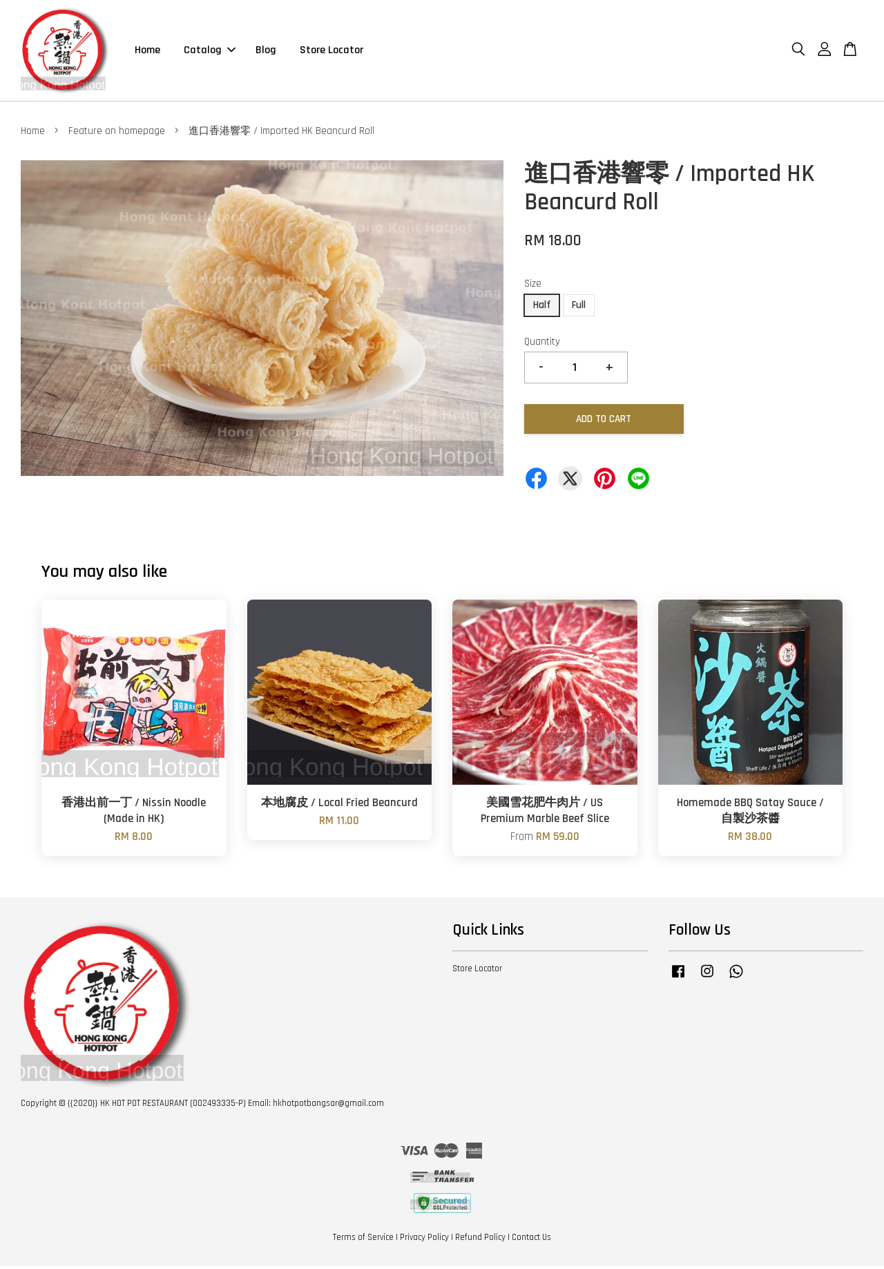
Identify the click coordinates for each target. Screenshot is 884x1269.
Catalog (210, 51)
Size (532, 287)
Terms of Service (363, 1240)
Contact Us (531, 1240)
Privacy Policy (424, 1240)
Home (147, 51)
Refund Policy (480, 1240)
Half (541, 307)
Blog (266, 51)
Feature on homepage (116, 133)
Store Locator (331, 51)
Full (579, 307)
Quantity (542, 344)
